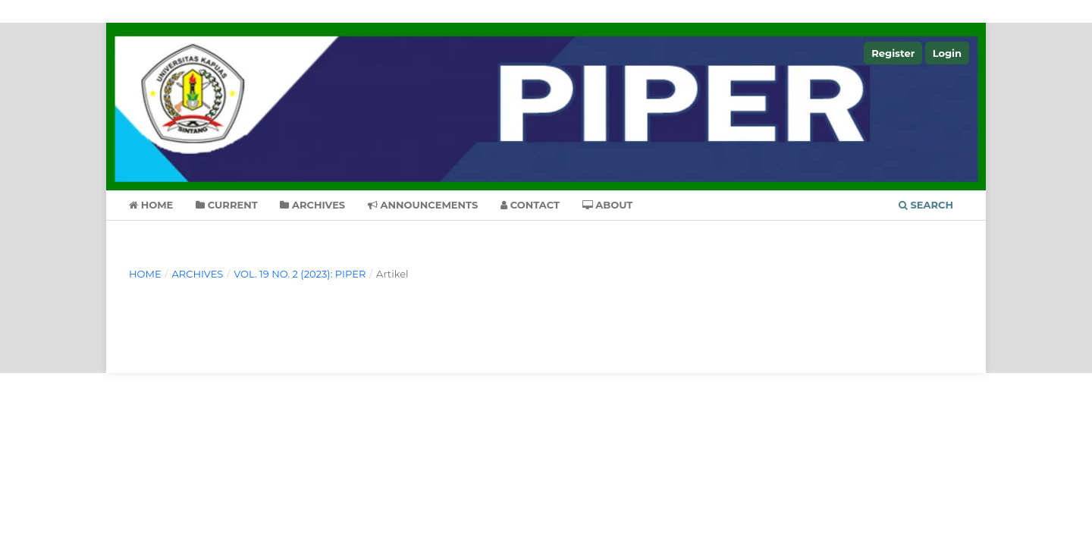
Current (227, 205)
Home (151, 205)
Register (893, 53)
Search (926, 205)
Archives (312, 205)
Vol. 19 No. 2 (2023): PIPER (300, 274)
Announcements (423, 205)
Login (947, 53)
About (607, 205)
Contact (530, 205)
